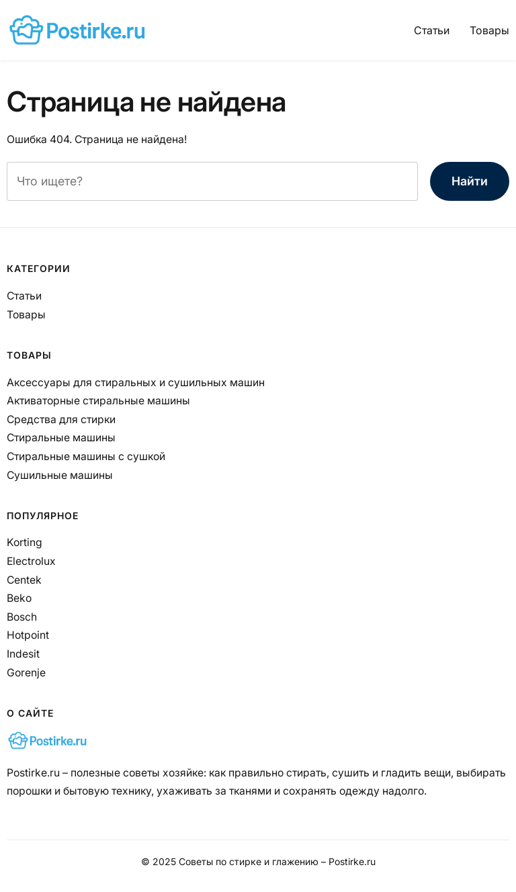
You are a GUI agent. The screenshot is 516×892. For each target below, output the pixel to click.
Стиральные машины (61, 437)
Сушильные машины (60, 475)
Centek (24, 580)
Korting (24, 542)
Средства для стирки (61, 419)
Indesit (23, 654)
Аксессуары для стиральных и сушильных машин (136, 382)
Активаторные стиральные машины (98, 400)
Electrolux (31, 561)
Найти (470, 181)
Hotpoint (28, 635)
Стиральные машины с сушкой (86, 456)
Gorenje (26, 672)
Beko (19, 598)
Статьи (431, 30)
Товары (489, 30)
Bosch (22, 617)
